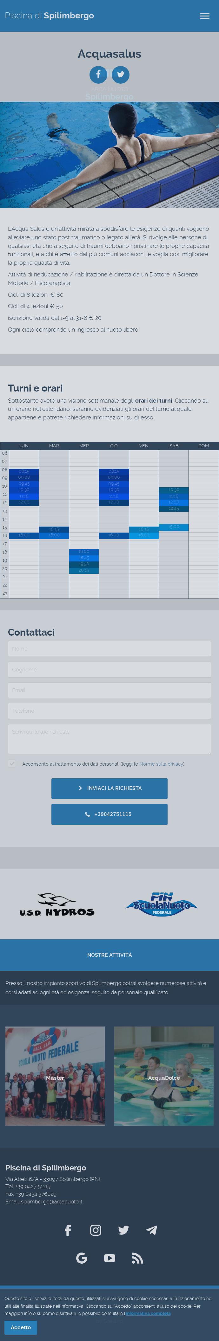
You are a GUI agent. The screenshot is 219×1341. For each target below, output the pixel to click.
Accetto (21, 1328)
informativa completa (148, 1314)
